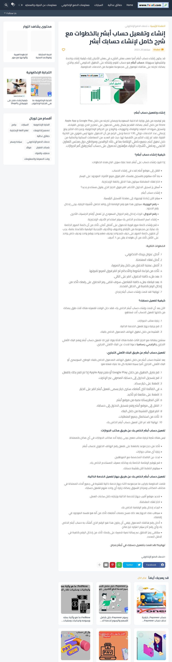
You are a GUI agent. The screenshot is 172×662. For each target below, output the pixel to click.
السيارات (98, 5)
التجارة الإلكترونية (41, 124)
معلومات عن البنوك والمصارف (40, 5)
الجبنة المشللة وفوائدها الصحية (44, 56)
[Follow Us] (10, 13)
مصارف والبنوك (42, 153)
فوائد (28, 147)
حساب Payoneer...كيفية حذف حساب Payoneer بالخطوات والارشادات (154, 619)
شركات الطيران (43, 147)
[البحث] (6, 5)
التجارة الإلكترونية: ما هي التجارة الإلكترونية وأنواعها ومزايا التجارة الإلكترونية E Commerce (41, 102)
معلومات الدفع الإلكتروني (75, 5)
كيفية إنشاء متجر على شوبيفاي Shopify (17, 102)
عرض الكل (142, 578)
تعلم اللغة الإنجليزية (19, 130)
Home (130, 5)
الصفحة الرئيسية (157, 26)
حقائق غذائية (115, 5)
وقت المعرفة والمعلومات (37, 159)
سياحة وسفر (16, 142)
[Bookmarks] (13, 5)
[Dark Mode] (21, 5)
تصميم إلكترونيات (41, 130)
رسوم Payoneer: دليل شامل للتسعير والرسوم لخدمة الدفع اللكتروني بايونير (113, 619)
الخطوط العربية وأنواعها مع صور (20, 56)
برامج (13, 124)
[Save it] (63, 50)
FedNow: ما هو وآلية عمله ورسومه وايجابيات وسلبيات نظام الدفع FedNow (76, 619)
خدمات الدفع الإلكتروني (136, 26)
